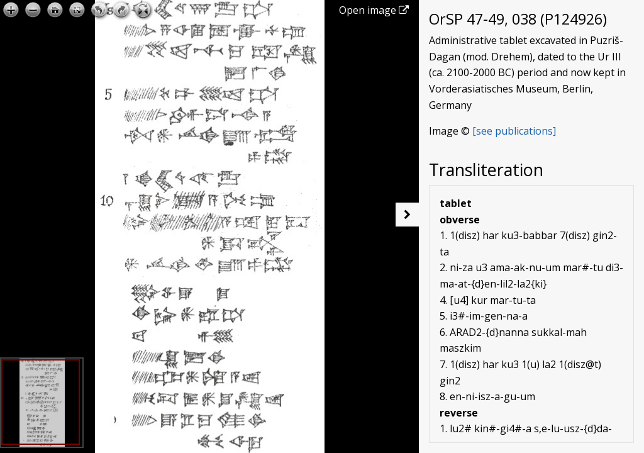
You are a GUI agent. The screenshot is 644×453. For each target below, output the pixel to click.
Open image (374, 10)
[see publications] (514, 131)
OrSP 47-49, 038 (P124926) (518, 19)
